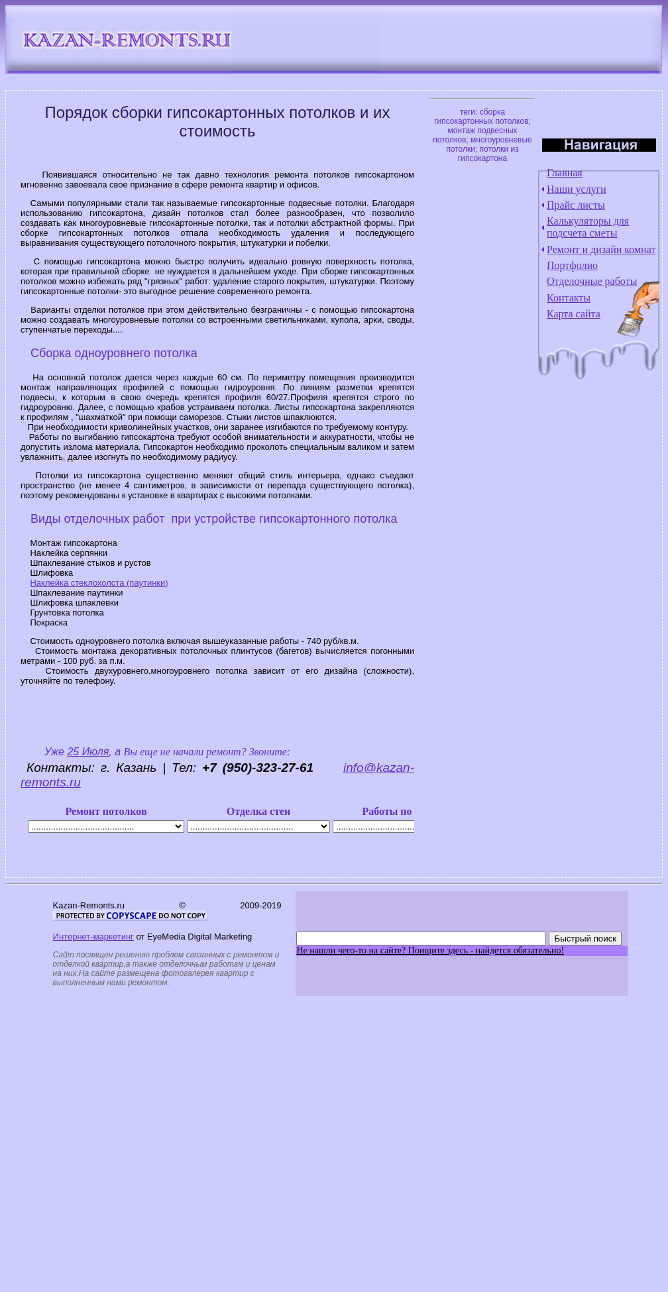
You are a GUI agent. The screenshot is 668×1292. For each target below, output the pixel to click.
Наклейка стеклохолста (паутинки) (99, 583)
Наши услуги (576, 189)
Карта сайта (573, 313)
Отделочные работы (592, 281)
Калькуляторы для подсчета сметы (588, 227)
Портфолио (572, 265)
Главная (565, 172)
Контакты (568, 297)
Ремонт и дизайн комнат (601, 249)
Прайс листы (576, 205)
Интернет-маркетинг (93, 937)
